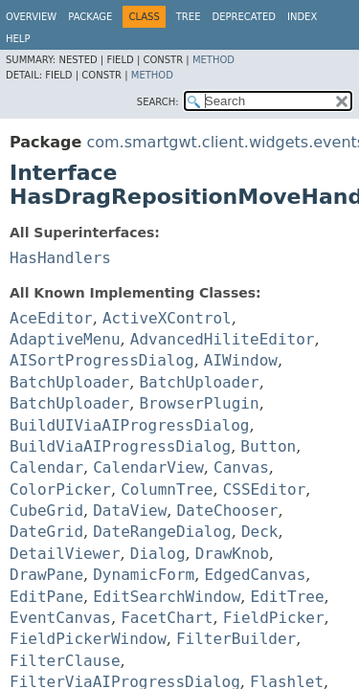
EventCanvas (60, 618)
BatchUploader (69, 382)
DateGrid (46, 531)
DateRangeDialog (162, 531)
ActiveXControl (167, 318)
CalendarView (148, 467)
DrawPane (46, 575)
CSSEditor (264, 489)
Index (302, 16)
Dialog (158, 554)
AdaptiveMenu (65, 339)
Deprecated (244, 16)
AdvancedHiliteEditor (222, 339)
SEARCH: (158, 102)
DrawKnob (232, 554)
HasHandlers (60, 258)
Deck (260, 531)
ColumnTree (167, 489)
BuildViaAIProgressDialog (120, 446)
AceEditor (51, 318)
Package (90, 16)
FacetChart (167, 618)
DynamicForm (143, 575)
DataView (130, 510)
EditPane (46, 597)
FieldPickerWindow (88, 639)
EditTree (288, 597)
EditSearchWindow (166, 597)
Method (213, 60)
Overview (31, 16)
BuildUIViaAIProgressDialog (129, 425)
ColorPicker (60, 489)
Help (18, 38)
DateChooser (227, 510)
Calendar (46, 467)
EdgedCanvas (254, 575)
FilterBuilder (236, 639)
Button (268, 446)
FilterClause (65, 661)
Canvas (241, 467)
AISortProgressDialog (102, 360)
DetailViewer (65, 554)
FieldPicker (274, 618)
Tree (188, 16)
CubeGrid (46, 510)
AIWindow (241, 360)
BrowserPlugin (198, 403)
